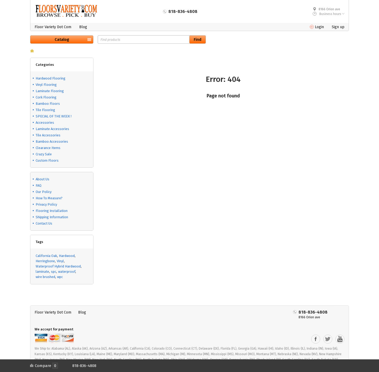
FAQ (38, 185)
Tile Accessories (48, 135)
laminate (42, 272)
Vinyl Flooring (46, 85)
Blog (83, 27)
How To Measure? (49, 198)
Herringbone (45, 261)
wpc (60, 277)
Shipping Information (52, 217)
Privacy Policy (46, 204)
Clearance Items (48, 148)
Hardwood (67, 256)
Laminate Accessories (52, 129)
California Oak (46, 256)
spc (53, 272)
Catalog (62, 39)
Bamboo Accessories (52, 141)
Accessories (45, 123)
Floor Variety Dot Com (53, 27)
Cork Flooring (46, 97)
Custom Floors (47, 160)
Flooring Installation (52, 211)
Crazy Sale (44, 154)
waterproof (66, 272)
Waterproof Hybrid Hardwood (58, 266)
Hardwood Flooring (50, 78)
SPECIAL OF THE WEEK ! (54, 116)
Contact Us (44, 223)
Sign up (338, 27)
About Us (42, 179)
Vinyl (60, 261)
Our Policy (43, 192)
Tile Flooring (45, 110)
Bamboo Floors (48, 104)
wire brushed (45, 277)
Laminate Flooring (50, 91)
